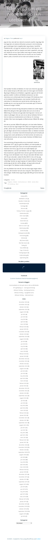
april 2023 (22, 378)
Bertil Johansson (22, 182)
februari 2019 (22, 499)
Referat (23, 238)
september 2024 (23, 336)
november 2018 (23, 506)
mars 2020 (23, 467)
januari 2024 (23, 356)
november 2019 (23, 477)
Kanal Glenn (23, 220)
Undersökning (23, 255)
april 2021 (22, 435)
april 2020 (22, 464)
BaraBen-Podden (23, 201)
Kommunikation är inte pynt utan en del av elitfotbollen (24, 285)
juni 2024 (23, 344)
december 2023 (23, 358)
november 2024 (23, 331)
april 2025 (23, 322)
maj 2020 (22, 462)
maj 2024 (23, 346)
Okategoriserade (22, 233)
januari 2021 (23, 442)
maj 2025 (23, 319)
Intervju (23, 218)
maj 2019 (22, 491)
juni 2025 (23, 317)
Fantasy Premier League (23, 211)
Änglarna (10, 182)
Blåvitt (29, 182)
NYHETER (22, 230)
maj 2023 (22, 376)
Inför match (23, 216)
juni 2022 (23, 403)
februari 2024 (23, 354)
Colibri (39, 539)
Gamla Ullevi (35, 182)
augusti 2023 (23, 368)
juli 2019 (23, 486)
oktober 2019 (23, 479)
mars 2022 (23, 410)
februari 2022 (23, 413)
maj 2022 (22, 405)
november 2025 (23, 304)
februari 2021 (23, 440)
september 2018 (22, 511)
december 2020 (23, 445)
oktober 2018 (22, 509)
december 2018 (23, 504)
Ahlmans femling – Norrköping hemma (24, 290)
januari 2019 (23, 501)
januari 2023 (23, 386)
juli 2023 (23, 371)
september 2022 (23, 395)
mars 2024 (23, 351)
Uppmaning (23, 257)
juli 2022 (23, 400)
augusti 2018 (22, 514)
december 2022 (23, 388)
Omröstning (23, 235)
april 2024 (23, 349)
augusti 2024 (23, 339)
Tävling (23, 245)
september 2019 (23, 482)
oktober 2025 (23, 307)
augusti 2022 (23, 398)
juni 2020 (22, 459)
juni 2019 (22, 489)
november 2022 (23, 390)
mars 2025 (23, 324)
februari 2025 (23, 326)
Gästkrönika (23, 213)
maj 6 (20, 38)
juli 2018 (23, 516)
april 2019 (22, 494)
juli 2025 (23, 314)
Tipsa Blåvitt (23, 248)
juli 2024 (23, 341)
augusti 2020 (22, 454)
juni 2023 (23, 373)
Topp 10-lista (23, 250)
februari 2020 (23, 469)
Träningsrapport (23, 252)
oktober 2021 (23, 420)
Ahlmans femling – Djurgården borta (24, 292)
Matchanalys (22, 228)
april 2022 (22, 408)
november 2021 (23, 418)
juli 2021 (23, 427)
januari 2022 (23, 415)
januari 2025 (23, 329)
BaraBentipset (23, 203)
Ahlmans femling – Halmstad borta (24, 295)
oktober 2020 (23, 450)
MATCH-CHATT (23, 225)
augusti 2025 (23, 312)
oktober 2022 (23, 393)
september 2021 (23, 422)
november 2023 (23, 361)
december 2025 (23, 302)
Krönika (13, 180)
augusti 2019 (22, 484)
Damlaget (23, 206)
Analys (22, 196)
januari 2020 (23, 472)
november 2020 (23, 447)
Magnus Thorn (9, 38)
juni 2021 (23, 430)
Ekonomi (23, 208)
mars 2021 (23, 437)
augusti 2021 (22, 425)
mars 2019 (23, 496)
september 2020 (22, 452)
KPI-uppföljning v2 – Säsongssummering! (24, 287)
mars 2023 (23, 381)
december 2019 (23, 474)
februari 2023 (23, 383)
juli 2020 (23, 457)
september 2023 (23, 366)
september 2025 (23, 309)
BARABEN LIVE (23, 198)
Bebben (15, 182)
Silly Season (23, 240)
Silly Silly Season (23, 243)
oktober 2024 (23, 334)
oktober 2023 (23, 363)
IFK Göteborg (11, 184)
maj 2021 (22, 432)
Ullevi (17, 184)
